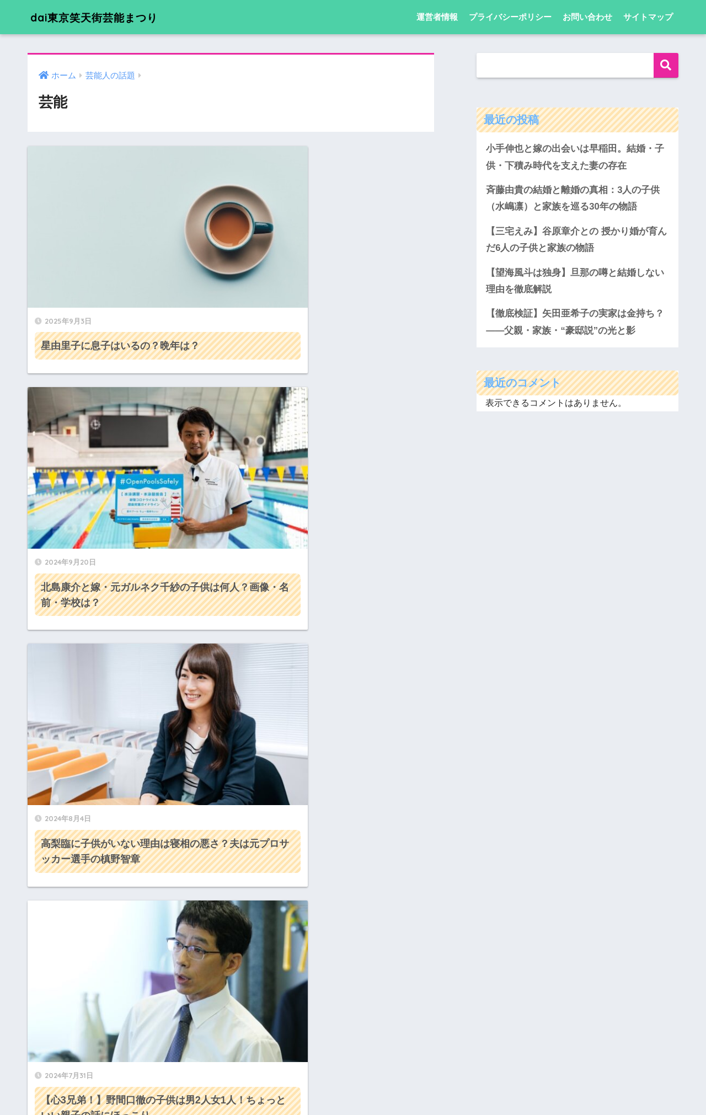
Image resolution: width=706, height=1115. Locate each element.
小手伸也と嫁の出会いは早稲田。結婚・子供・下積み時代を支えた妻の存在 (575, 157)
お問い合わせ (587, 17)
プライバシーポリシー (510, 17)
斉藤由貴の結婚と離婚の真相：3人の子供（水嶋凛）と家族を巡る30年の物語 (573, 199)
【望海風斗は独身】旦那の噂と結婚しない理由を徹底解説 (575, 282)
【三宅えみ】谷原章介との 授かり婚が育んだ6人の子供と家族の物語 (576, 240)
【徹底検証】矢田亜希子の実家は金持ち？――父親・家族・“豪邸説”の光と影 (575, 323)
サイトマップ (648, 17)
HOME (353, 1071)
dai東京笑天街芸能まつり (107, 17)
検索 (666, 65)
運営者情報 (437, 17)
